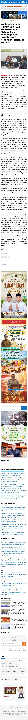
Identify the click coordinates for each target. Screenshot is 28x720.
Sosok (3, 676)
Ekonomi (4, 663)
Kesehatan (4, 666)
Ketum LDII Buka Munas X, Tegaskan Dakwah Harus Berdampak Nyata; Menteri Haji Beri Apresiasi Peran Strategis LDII (14, 497)
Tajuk (11, 676)
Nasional (11, 668)
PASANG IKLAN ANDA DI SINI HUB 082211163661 (15, 322)
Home (3, 20)
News (17, 668)
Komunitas (12, 666)
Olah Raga (23, 668)
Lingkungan (4, 668)
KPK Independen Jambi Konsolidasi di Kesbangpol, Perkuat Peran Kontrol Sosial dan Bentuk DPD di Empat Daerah (13, 515)
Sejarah (12, 674)
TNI (7, 676)
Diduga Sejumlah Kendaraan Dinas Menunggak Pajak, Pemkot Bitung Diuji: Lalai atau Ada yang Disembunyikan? (13, 490)
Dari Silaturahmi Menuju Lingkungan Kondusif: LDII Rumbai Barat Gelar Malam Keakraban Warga (14, 564)
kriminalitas (17, 679)
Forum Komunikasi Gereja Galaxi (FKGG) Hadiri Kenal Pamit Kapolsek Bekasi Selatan (19, 619)
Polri (7, 674)
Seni (17, 674)
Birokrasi (4, 661)
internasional (22, 676)
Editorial (21, 661)
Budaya (10, 661)
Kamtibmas (16, 663)
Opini (3, 671)
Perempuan (16, 671)
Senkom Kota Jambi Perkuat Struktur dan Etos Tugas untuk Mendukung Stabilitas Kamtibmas (13, 553)
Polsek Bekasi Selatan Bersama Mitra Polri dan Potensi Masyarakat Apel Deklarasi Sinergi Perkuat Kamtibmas (13, 480)
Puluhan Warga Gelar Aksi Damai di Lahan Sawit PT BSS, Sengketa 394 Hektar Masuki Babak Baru (13, 509)
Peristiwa (23, 671)
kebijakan (4, 679)
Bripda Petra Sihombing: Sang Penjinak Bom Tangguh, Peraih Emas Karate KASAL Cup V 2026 (19, 604)
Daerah (16, 661)
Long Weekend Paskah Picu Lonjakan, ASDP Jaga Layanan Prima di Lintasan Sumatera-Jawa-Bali (18, 627)
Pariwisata (9, 671)
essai (15, 676)
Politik (3, 674)
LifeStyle (18, 666)
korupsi (10, 679)
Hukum (9, 663)
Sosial (22, 674)
